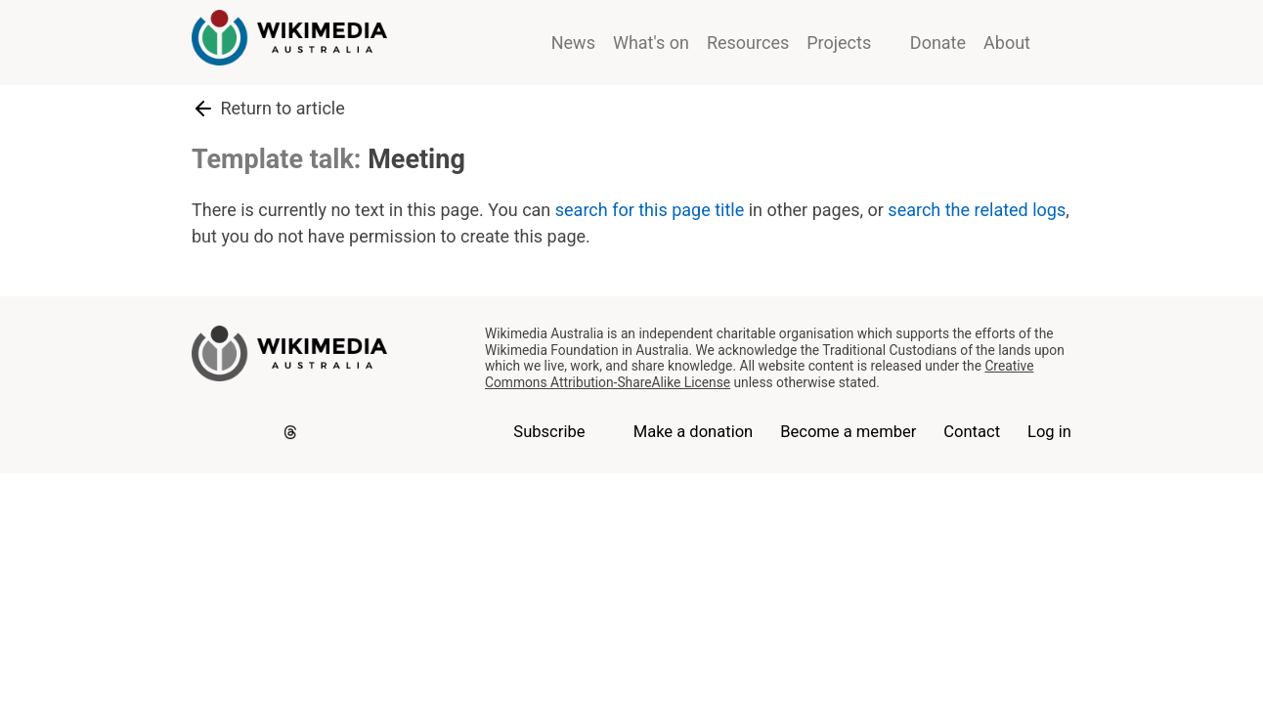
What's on (651, 42)
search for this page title (649, 209)
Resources (748, 42)
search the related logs (977, 209)
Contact (971, 431)
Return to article (268, 108)
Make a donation (693, 431)
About (1006, 42)
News (573, 42)
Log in (1049, 431)
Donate (938, 42)
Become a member (848, 431)
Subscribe (549, 431)
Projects (838, 42)
